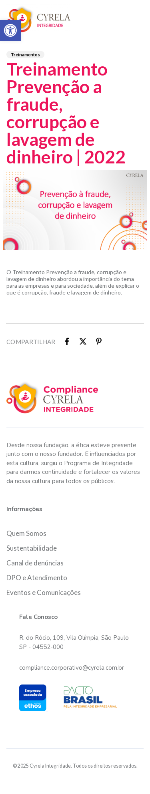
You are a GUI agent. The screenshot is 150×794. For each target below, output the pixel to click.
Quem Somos (26, 533)
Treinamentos (25, 54)
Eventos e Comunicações (43, 592)
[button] (10, 30)
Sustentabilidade (31, 548)
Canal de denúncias (35, 563)
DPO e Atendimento (36, 577)
